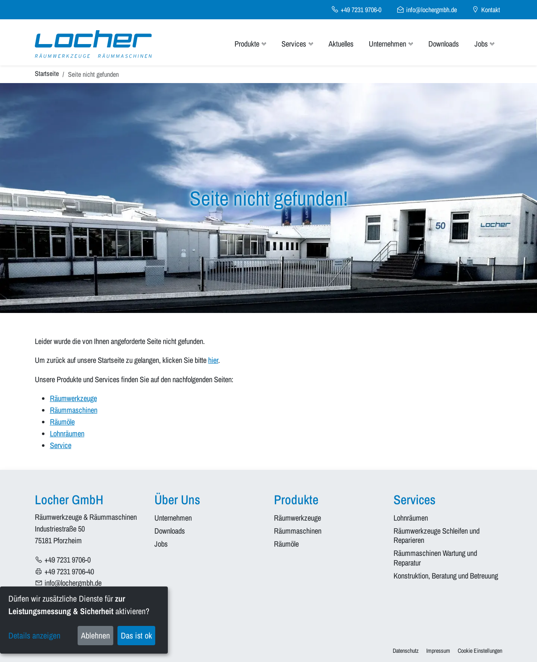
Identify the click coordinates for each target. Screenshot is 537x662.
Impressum (438, 650)
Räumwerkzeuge (73, 398)
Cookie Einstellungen (480, 650)
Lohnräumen (67, 433)
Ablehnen (95, 635)
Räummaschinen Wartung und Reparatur (436, 558)
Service (60, 445)
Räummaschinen (73, 410)
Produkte (250, 44)
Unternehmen (391, 44)
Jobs (484, 44)
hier (213, 360)
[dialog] (84, 620)
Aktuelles (341, 44)
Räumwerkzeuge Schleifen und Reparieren (437, 535)
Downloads (443, 44)
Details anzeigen (34, 635)
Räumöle (62, 422)
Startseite (47, 73)
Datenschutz (406, 650)
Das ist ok (136, 635)
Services (297, 44)
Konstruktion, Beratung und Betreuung (446, 576)
